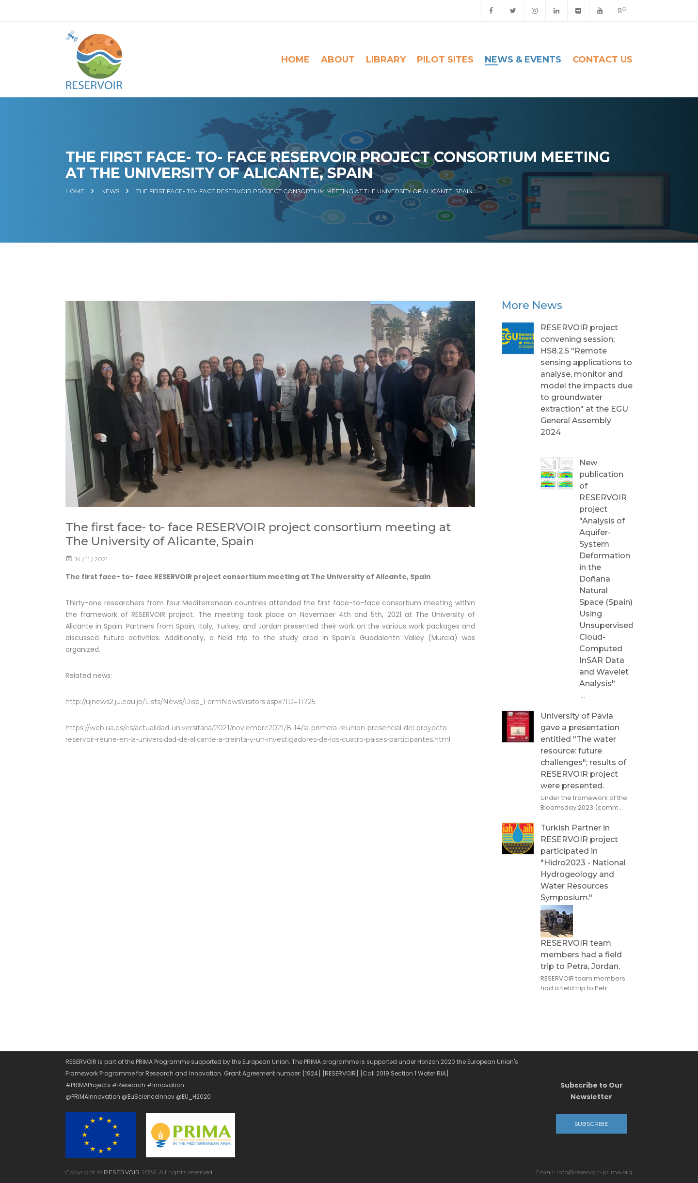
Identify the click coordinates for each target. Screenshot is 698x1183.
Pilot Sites (445, 59)
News (110, 191)
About (338, 59)
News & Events (523, 59)
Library (386, 59)
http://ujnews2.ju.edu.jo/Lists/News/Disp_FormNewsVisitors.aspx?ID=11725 (190, 702)
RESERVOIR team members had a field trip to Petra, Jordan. (581, 954)
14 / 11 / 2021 (86, 559)
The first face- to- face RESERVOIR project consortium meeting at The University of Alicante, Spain (304, 191)
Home (295, 59)
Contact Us (602, 59)
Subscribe (591, 1123)
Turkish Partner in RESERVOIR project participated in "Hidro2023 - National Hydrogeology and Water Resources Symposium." (583, 862)
